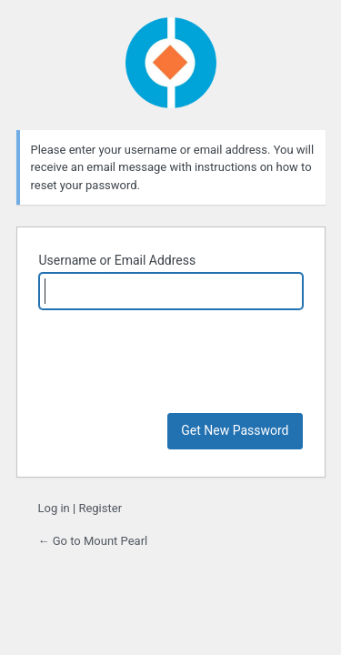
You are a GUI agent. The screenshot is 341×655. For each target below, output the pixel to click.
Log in (54, 508)
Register (100, 508)
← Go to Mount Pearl (93, 541)
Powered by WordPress (170, 62)
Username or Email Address (117, 260)
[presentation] (177, 368)
